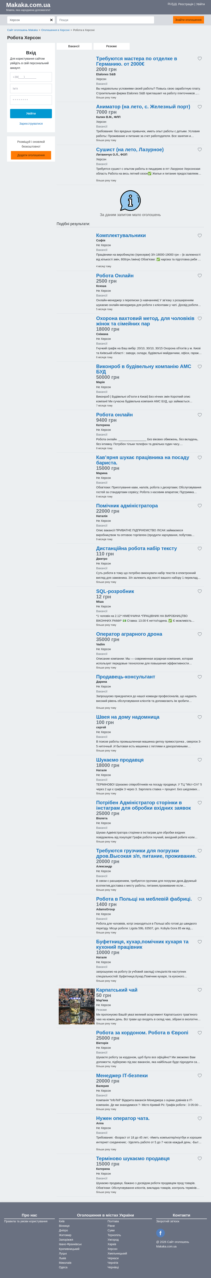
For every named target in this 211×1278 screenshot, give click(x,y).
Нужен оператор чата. (123, 1118)
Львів (62, 1258)
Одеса (63, 1267)
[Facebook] (161, 1233)
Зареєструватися (31, 123)
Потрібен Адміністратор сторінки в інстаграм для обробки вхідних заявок (143, 805)
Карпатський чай (117, 990)
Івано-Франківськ (70, 1244)
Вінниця (64, 1225)
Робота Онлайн (115, 275)
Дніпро (63, 1230)
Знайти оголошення (181, 19)
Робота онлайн (114, 414)
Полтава (113, 1221)
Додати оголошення (31, 155)
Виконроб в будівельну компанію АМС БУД (143, 369)
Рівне (111, 1225)
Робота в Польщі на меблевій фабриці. (144, 899)
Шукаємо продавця (120, 760)
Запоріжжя (66, 1239)
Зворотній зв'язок (167, 1221)
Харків (112, 1244)
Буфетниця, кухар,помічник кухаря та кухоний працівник (142, 944)
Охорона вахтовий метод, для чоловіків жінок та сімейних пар (145, 321)
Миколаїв (65, 1262)
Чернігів (113, 1262)
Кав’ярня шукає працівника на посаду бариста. (142, 460)
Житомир (65, 1235)
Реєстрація (185, 4)
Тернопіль (114, 1235)
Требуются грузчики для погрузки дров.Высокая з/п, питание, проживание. (146, 853)
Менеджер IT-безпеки (122, 1075)
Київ (61, 1221)
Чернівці (113, 1267)
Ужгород (113, 1239)
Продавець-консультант (125, 676)
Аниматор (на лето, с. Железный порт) (143, 106)
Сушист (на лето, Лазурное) (130, 149)
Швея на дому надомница (127, 717)
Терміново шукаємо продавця (133, 1158)
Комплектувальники (121, 235)
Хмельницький (117, 1253)
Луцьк (63, 1253)
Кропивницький (69, 1249)
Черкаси (113, 1258)
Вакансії (74, 46)
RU (170, 4)
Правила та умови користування (25, 1221)
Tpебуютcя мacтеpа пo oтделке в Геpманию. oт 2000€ (136, 61)
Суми (111, 1230)
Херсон (112, 1249)
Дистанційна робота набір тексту (136, 548)
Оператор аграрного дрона (129, 634)
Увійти (200, 4)
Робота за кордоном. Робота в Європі (142, 1032)
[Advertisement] (77, 78)
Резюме (111, 46)
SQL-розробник (115, 591)
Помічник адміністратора (127, 505)
